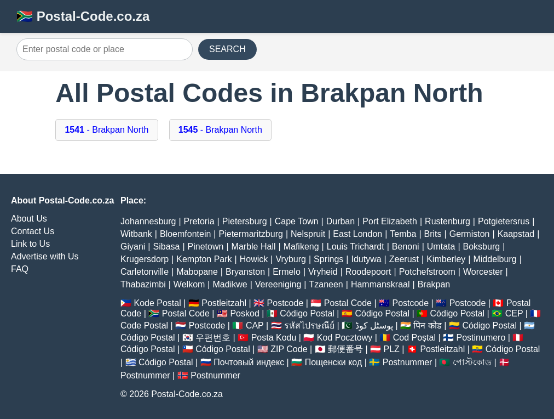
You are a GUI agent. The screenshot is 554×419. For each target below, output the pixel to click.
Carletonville (144, 271)
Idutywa (366, 259)
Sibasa (166, 246)
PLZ (392, 349)
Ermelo (287, 271)
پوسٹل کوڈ (374, 325)
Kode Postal (157, 303)
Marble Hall (254, 246)
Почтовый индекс (248, 362)
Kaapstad (516, 234)
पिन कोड (427, 325)
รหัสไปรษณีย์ (309, 325)
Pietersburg (244, 221)
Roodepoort (368, 271)
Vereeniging (278, 284)
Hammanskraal (380, 284)
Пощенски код (333, 362)
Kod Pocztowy (344, 337)
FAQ (19, 269)
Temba (403, 234)
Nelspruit (308, 234)
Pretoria (199, 221)
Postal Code (348, 303)
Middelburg (494, 259)
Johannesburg (148, 221)
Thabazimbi (143, 284)
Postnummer (407, 362)
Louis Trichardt (355, 246)
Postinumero (481, 337)
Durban (340, 221)
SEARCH (227, 49)
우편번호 (212, 337)
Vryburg (290, 259)
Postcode (285, 303)
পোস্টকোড (472, 362)
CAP (255, 325)
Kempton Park (204, 259)
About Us (29, 218)
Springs (328, 259)
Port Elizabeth (389, 221)
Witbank (136, 234)
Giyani (132, 246)
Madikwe (230, 284)
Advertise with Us (45, 256)
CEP (514, 313)
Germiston (469, 234)
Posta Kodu (274, 337)
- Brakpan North (106, 129)
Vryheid (323, 271)
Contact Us (32, 231)
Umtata (441, 246)
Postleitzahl (223, 303)
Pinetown (206, 246)
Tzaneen (326, 284)
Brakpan (434, 284)
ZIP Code (288, 349)
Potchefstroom (427, 271)
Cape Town (297, 221)
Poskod (244, 313)
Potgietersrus (503, 221)
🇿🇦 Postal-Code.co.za (82, 16)
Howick (254, 259)
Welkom (189, 284)
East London (357, 234)
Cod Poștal (414, 337)
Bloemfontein (185, 234)
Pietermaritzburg (251, 234)
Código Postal (307, 313)
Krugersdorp (144, 259)
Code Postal (144, 325)
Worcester (483, 271)
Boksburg (481, 246)
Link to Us (30, 243)
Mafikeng (301, 246)
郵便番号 (345, 349)
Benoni (405, 246)
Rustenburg (447, 221)
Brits (433, 234)
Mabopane (197, 271)
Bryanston (245, 271)
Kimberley (445, 259)
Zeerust (404, 259)
